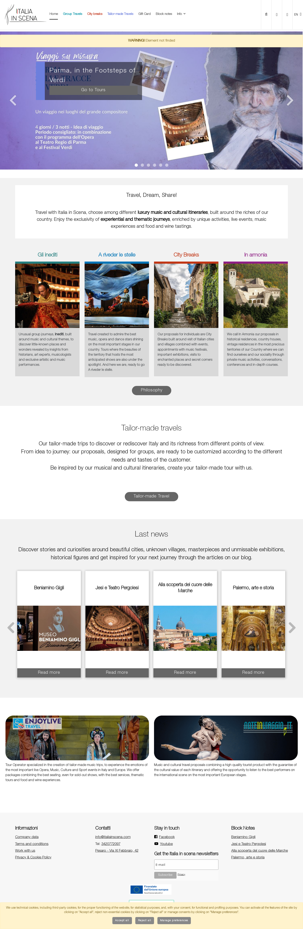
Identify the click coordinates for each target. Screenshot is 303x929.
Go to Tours (93, 90)
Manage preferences (174, 920)
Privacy (181, 875)
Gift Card (144, 14)
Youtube (166, 844)
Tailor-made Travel (151, 497)
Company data (27, 837)
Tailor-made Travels (120, 14)
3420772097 (110, 844)
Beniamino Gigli (243, 837)
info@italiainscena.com (113, 837)
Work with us (25, 851)
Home (53, 14)
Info (181, 14)
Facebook (167, 837)
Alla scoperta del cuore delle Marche (259, 851)
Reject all (144, 920)
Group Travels (72, 14)
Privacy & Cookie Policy (33, 857)
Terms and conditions (31, 844)
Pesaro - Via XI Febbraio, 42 (116, 851)
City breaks (94, 14)
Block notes (164, 14)
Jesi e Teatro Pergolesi (248, 844)
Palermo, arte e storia (247, 857)
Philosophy (151, 390)
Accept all (122, 920)
